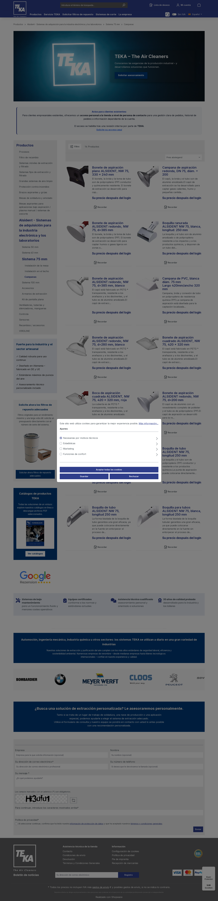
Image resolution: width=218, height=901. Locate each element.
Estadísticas (69, 443)
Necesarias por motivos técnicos (80, 438)
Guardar (84, 476)
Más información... (148, 423)
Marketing (68, 448)
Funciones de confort (74, 454)
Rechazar (134, 476)
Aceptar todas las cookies (109, 469)
